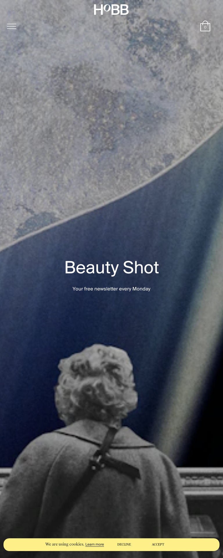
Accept (158, 544)
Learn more (94, 544)
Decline (124, 544)
